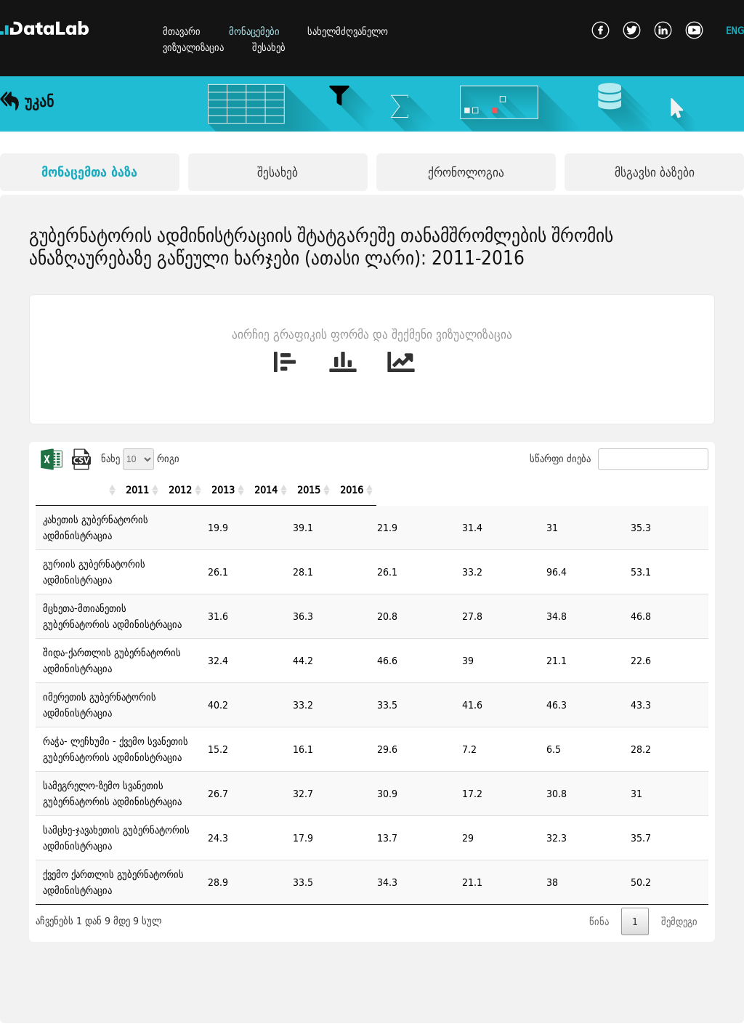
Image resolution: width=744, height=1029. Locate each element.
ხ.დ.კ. (12, 1009)
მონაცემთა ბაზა (89, 171)
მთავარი (182, 31)
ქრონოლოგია (466, 172)
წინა (599, 778)
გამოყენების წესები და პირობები (181, 1009)
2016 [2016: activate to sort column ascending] (674, 490)
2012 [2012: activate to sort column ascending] (465, 490)
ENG (735, 30)
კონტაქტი (69, 1009)
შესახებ (269, 47)
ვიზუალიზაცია (193, 47)
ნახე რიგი (140, 459)
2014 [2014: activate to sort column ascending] (569, 490)
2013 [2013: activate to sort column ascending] (517, 490)
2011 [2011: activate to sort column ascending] (412, 490)
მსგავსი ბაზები (655, 172)
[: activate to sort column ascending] (215, 490)
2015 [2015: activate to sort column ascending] (622, 490)
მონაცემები (254, 31)
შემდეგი (679, 778)
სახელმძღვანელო (347, 31)
